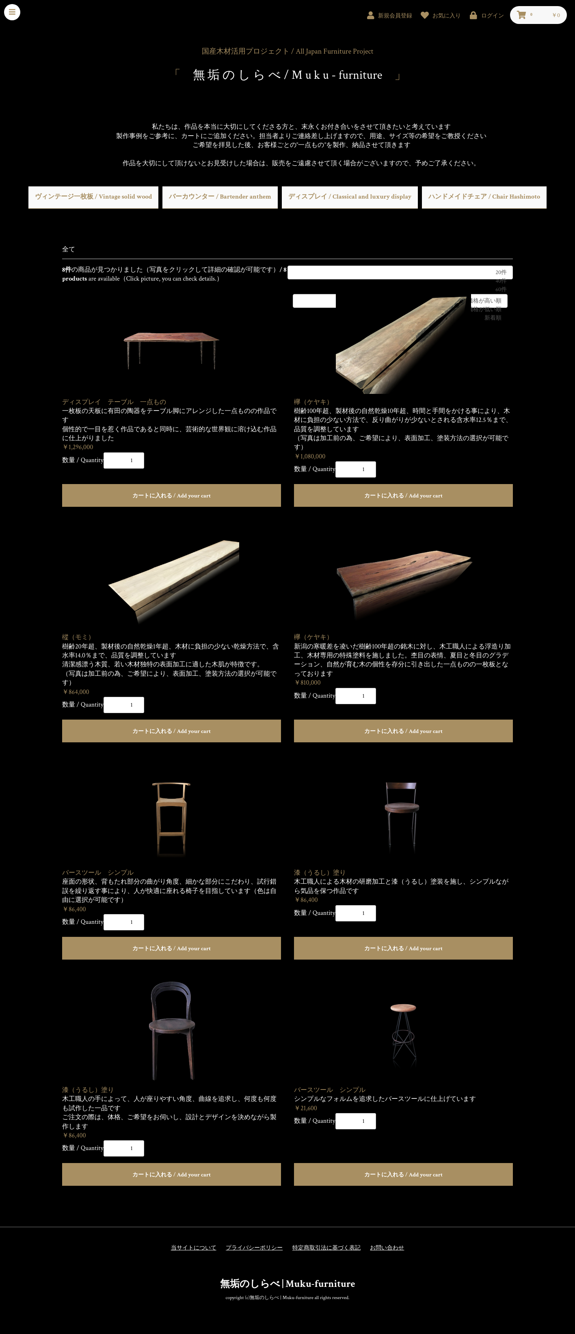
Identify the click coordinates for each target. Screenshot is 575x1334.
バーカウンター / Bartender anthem (220, 196)
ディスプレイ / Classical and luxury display (349, 196)
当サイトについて (193, 1248)
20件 (400, 272)
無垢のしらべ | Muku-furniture (287, 1284)
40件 (400, 281)
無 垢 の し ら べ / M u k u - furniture (288, 75)
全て (68, 249)
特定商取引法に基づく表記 (326, 1248)
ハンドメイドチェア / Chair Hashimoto (484, 196)
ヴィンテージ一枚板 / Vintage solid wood (93, 196)
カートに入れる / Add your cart (171, 495)
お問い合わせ (387, 1248)
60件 (400, 289)
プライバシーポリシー (254, 1248)
